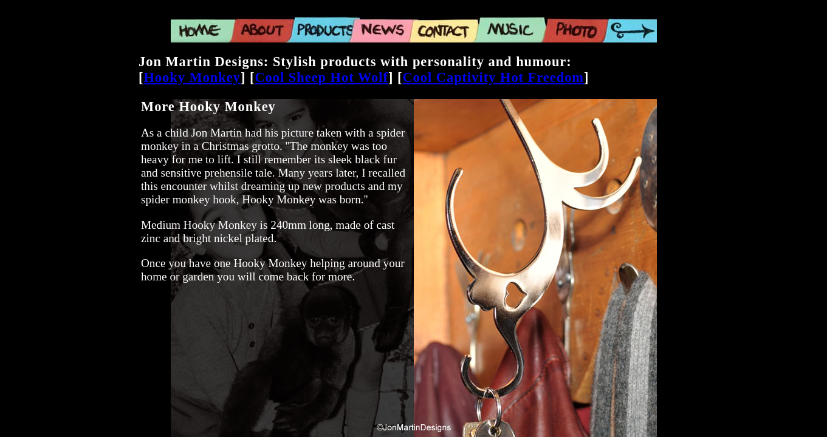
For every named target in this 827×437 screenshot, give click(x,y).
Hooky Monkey (191, 77)
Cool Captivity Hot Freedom (493, 77)
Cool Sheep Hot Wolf (321, 77)
